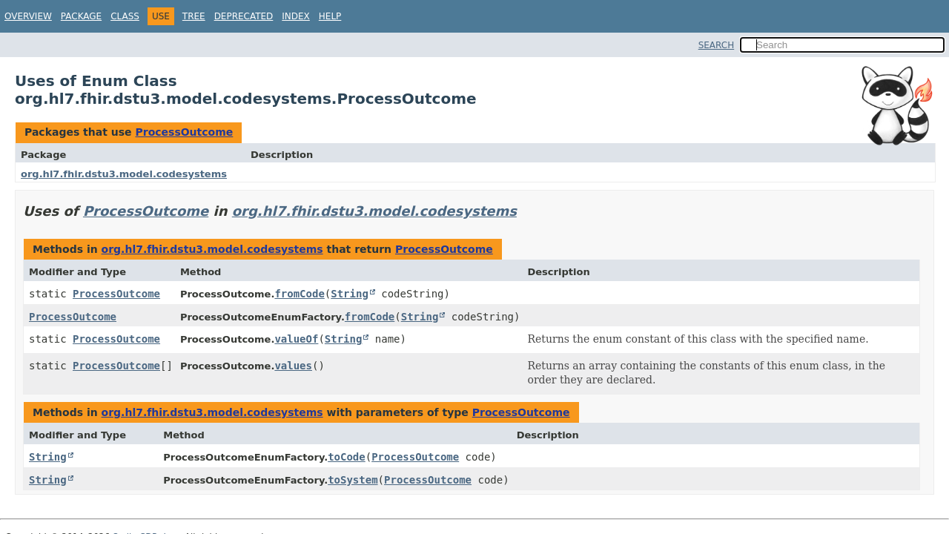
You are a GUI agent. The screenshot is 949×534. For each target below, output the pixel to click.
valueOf (296, 339)
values (293, 366)
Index (296, 16)
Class (124, 16)
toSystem (352, 480)
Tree (193, 16)
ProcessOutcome (184, 132)
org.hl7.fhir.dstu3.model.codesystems (124, 173)
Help (330, 16)
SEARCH (716, 45)
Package (81, 16)
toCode (347, 457)
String (349, 294)
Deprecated (244, 16)
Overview (28, 16)
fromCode (299, 294)
